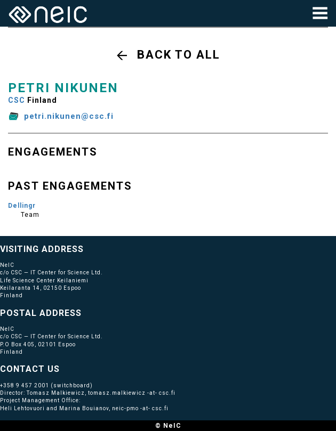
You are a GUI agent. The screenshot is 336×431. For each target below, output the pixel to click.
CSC (16, 100)
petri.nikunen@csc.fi (69, 116)
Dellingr (22, 205)
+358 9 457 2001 (24, 385)
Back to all (178, 54)
